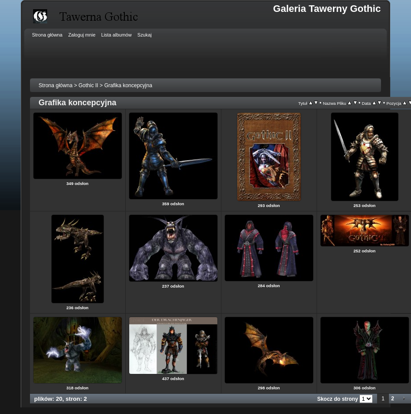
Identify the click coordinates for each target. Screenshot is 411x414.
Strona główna (56, 85)
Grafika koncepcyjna (128, 85)
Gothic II (88, 85)
